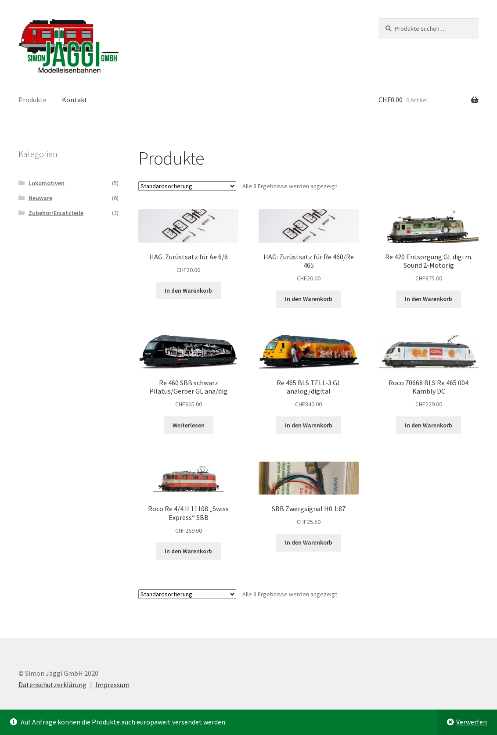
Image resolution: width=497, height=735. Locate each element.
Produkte (32, 99)
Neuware (40, 198)
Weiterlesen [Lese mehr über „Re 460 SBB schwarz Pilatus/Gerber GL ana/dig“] (189, 425)
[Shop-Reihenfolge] (187, 186)
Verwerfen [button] (471, 721)
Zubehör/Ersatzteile (56, 213)
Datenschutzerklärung (52, 684)
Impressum (112, 684)
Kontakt (74, 99)
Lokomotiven (47, 183)
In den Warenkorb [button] (188, 290)
